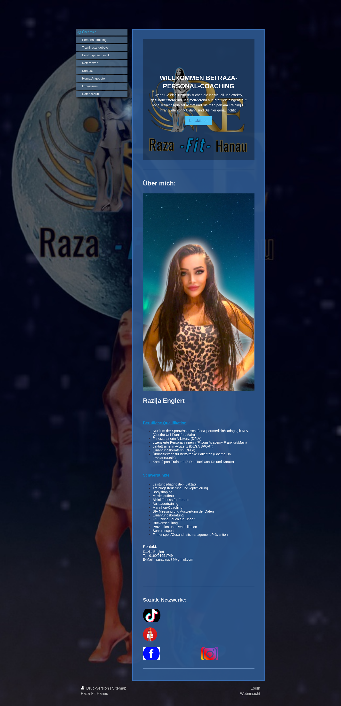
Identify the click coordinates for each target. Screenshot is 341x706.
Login (255, 688)
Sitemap (119, 688)
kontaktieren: (198, 121)
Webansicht (250, 693)
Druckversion (95, 688)
